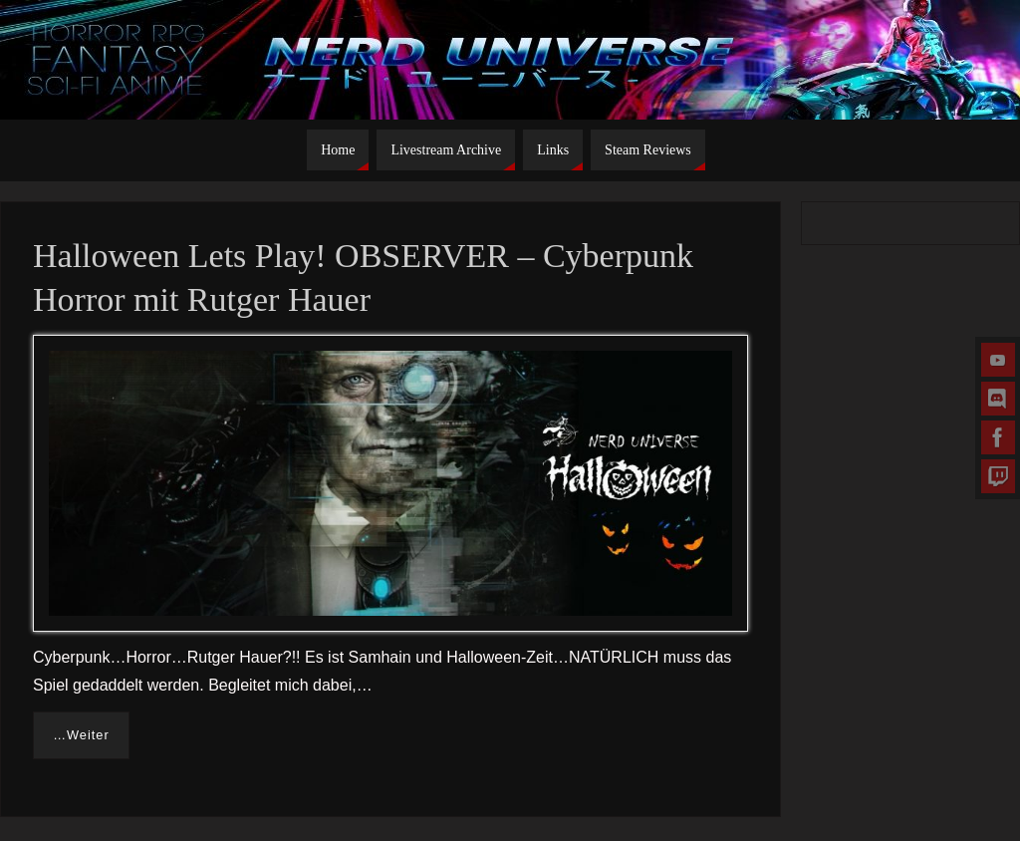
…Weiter (81, 734)
